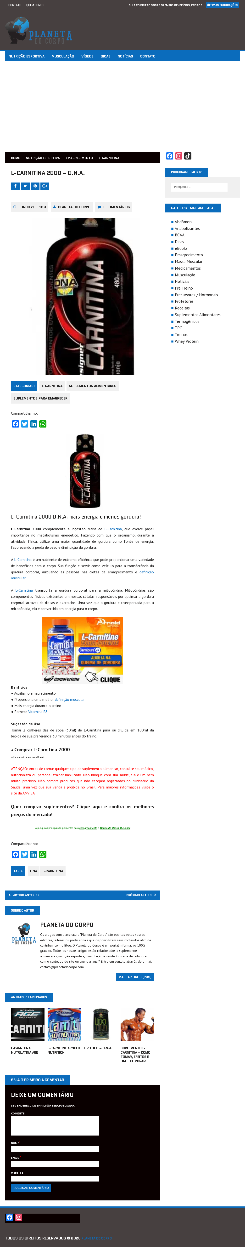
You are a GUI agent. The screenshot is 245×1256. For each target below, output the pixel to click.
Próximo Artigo (137, 898)
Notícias (126, 56)
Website (18, 1181)
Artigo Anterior (29, 898)
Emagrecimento (90, 157)
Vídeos (88, 56)
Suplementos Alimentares (95, 388)
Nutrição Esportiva (27, 56)
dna (34, 873)
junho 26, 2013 (33, 210)
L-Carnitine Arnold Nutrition (64, 1055)
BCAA (179, 236)
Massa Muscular (188, 263)
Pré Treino (183, 289)
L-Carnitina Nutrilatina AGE (25, 1055)
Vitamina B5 (39, 713)
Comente (19, 1118)
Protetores (183, 303)
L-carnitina (55, 873)
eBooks (180, 250)
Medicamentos (187, 270)
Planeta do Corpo (75, 210)
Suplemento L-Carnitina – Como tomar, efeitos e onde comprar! (135, 1059)
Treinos (180, 336)
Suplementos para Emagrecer (41, 401)
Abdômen (182, 223)
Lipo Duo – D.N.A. (98, 1052)
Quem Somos (35, 5)
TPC (178, 329)
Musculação (64, 56)
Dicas (106, 56)
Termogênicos (186, 323)
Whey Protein (186, 343)
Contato (14, 5)
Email (16, 1166)
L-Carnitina (53, 388)
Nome (16, 1151)
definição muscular (71, 701)
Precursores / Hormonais (195, 296)
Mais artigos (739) (134, 981)
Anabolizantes (186, 230)
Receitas (181, 309)
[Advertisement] (122, 106)
